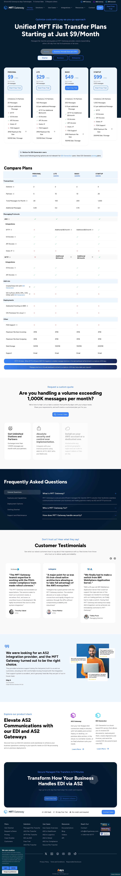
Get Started (9, 828)
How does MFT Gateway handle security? (62, 515)
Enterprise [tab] (76, 58)
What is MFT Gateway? (54, 493)
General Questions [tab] (14, 492)
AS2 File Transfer (30, 831)
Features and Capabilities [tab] (16, 498)
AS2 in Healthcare (49, 831)
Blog (63, 831)
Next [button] (116, 558)
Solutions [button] (40, 8)
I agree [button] (5, 868)
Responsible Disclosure (73, 862)
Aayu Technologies (26, 1)
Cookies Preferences (115, 874)
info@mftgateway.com (89, 831)
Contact (92, 8)
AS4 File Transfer (30, 845)
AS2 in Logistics (49, 835)
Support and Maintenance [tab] (17, 515)
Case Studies (9, 838)
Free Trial (27, 841)
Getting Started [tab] (13, 510)
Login (100, 8)
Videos (64, 835)
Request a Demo (52, 1)
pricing (94, 156)
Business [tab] (60, 58)
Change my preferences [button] (10, 872)
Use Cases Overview (50, 828)
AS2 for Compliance (50, 841)
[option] (23, 590)
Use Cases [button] (53, 8)
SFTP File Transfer (30, 835)
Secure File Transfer (50, 845)
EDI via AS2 (28, 838)
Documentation (67, 828)
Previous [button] (112, 558)
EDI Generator (66, 156)
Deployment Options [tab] (15, 504)
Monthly (46, 51)
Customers (8, 841)
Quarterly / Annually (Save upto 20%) (65, 51)
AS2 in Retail (47, 838)
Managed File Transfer (32, 828)
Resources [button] (80, 8)
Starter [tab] (45, 58)
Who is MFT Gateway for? (55, 508)
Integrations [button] (66, 8)
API (63, 838)
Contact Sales (39, 1)
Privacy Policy (44, 862)
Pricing (29, 8)
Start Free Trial (111, 7)
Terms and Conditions (57, 862)
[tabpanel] (60, 212)
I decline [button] (13, 868)
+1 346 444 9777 (87, 835)
